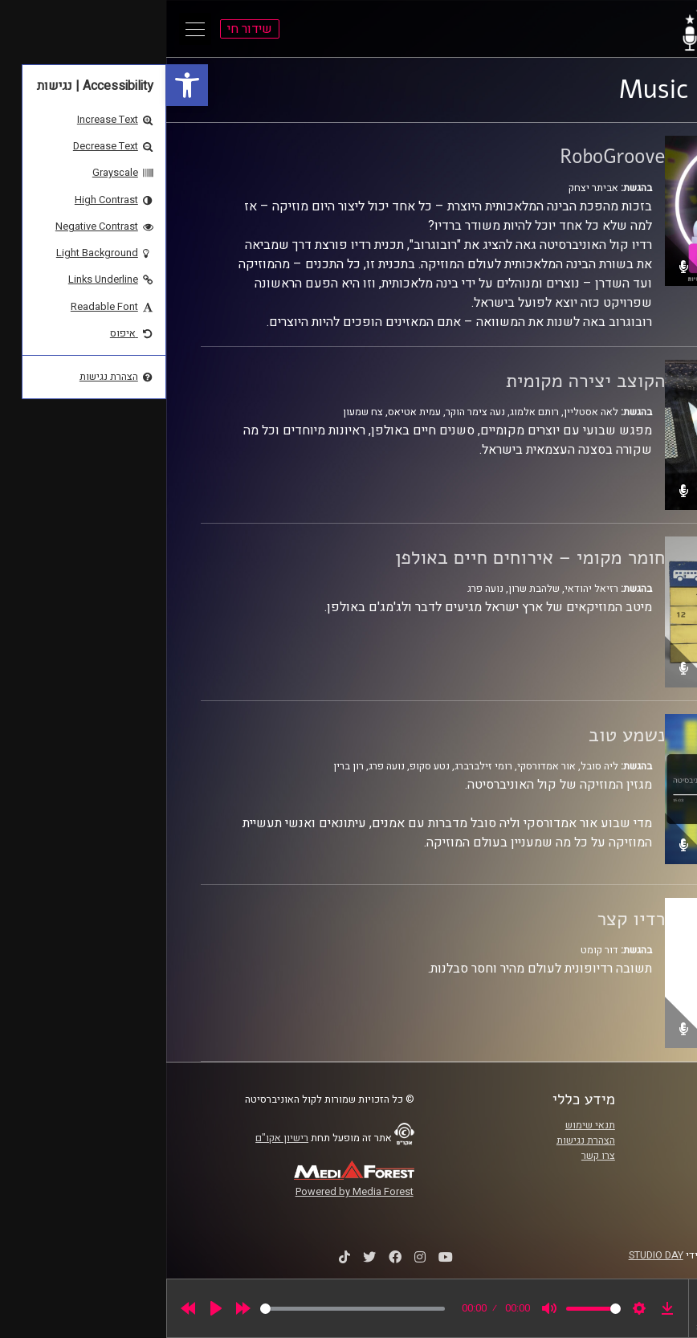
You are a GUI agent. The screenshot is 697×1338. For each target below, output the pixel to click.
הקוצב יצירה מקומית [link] (419, 381)
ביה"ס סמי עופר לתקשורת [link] (596, 1125)
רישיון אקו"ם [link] (115, 1138)
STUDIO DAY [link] (490, 1255)
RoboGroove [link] (446, 156)
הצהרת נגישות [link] (419, 1140)
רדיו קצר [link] (464, 919)
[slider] (186, 1308)
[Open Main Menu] (29, 29)
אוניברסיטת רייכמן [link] (610, 1140)
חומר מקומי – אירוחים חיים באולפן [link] (364, 557)
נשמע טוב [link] (460, 735)
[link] (21, 85)
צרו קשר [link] (432, 1155)
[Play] (50, 1308)
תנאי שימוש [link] (424, 1125)
